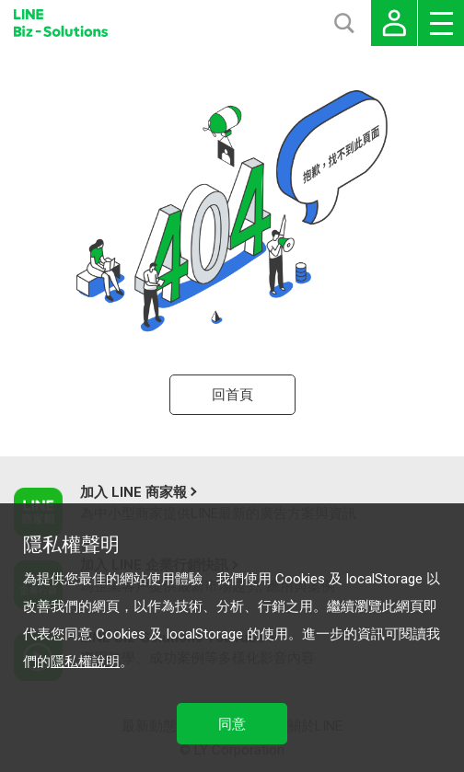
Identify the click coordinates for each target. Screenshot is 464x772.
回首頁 (232, 394)
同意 (232, 724)
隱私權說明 (85, 661)
